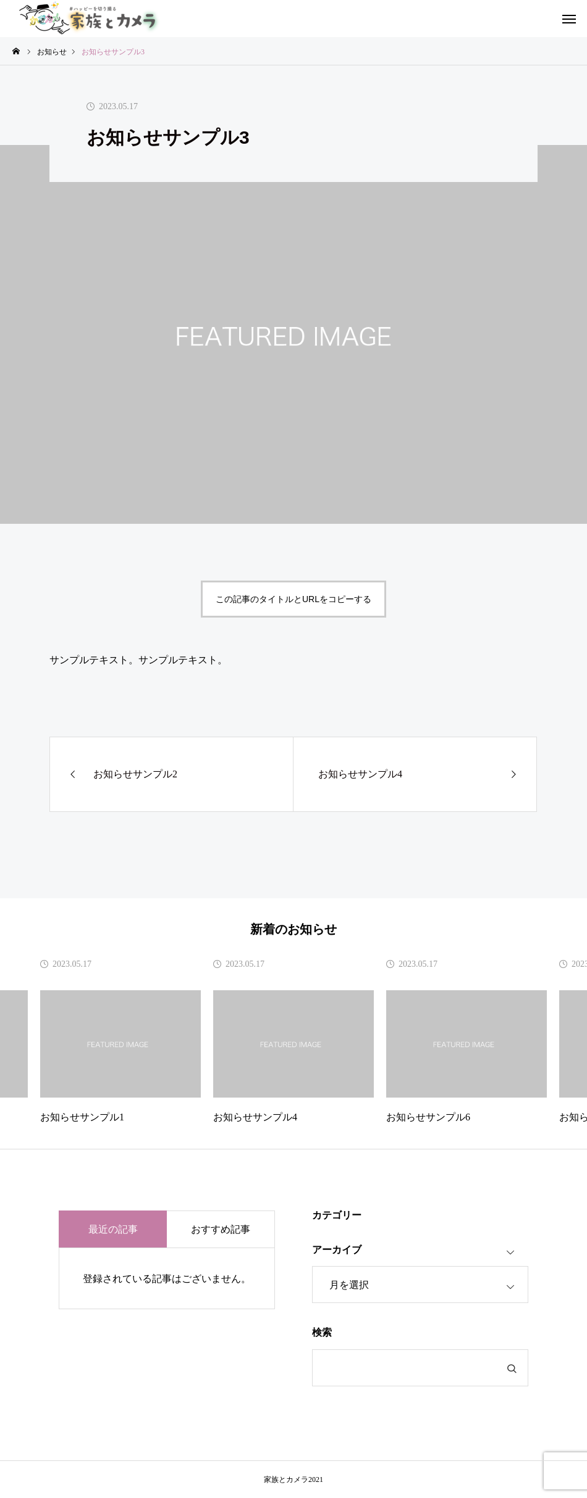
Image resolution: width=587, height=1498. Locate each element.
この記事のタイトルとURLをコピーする (293, 599)
